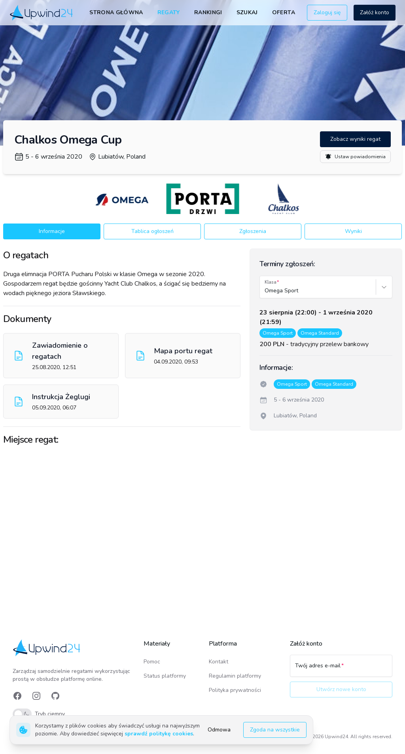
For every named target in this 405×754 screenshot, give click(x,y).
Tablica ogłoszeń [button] (152, 231)
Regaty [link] (168, 12)
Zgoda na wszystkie (275, 729)
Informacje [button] (52, 231)
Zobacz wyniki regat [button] (355, 139)
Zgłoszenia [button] (252, 231)
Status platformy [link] (165, 676)
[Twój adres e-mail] (341, 669)
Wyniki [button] (353, 231)
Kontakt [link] (218, 661)
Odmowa (219, 729)
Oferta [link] (283, 12)
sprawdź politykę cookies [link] (159, 733)
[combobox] (265, 291)
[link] (41, 12)
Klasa (270, 282)
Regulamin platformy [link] (235, 676)
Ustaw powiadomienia (355, 156)
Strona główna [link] (116, 12)
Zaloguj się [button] (327, 12)
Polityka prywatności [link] (235, 690)
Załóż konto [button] (374, 12)
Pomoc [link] (152, 661)
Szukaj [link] (247, 12)
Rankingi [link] (208, 12)
